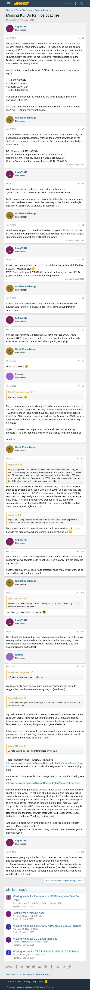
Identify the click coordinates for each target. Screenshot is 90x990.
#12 (82, 593)
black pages (77, 233)
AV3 (14, 929)
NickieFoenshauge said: (19, 392)
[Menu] (8, 3)
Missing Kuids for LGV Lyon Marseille (35, 938)
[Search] (82, 3)
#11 (82, 551)
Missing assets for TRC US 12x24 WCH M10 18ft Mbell (45, 951)
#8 (83, 361)
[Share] (79, 38)
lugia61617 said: (15, 599)
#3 (83, 184)
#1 (83, 38)
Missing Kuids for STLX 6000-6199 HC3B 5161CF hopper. (47, 925)
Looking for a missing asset (29, 912)
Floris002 (16, 942)
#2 (83, 129)
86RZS (16, 955)
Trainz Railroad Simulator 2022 (49, 903)
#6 (83, 298)
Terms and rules (14, 981)
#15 (82, 852)
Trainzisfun (17, 903)
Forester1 (17, 916)
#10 (82, 459)
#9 (83, 386)
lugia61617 (14, 20)
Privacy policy (30, 981)
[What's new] (75, 3)
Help (40, 981)
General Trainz (41, 942)
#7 (83, 329)
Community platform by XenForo (30, 987)
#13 (82, 632)
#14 (82, 666)
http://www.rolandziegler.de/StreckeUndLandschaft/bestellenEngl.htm (42, 783)
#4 (83, 225)
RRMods (38, 916)
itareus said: (13, 465)
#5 (83, 260)
